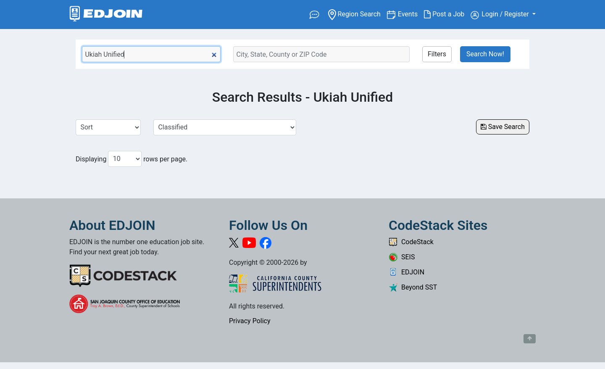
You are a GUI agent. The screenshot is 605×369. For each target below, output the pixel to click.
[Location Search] (321, 54)
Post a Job (447, 14)
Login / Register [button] (501, 14)
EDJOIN (406, 272)
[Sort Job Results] (108, 127)
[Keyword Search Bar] (151, 54)
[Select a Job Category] (224, 127)
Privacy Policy (250, 321)
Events (411, 13)
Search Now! (485, 54)
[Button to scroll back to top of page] (529, 338)
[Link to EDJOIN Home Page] (106, 14)
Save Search (503, 127)
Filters (437, 54)
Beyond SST (413, 287)
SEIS (402, 257)
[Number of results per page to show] (125, 159)
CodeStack (411, 242)
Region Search (357, 13)
